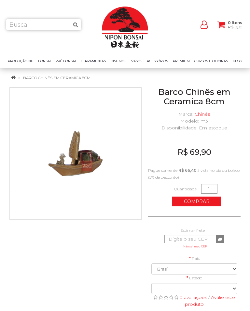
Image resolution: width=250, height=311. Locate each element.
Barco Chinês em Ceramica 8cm (56, 77)
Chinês (202, 114)
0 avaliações (193, 297)
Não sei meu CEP (195, 246)
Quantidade (185, 188)
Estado (195, 277)
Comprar (197, 201)
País (196, 258)
